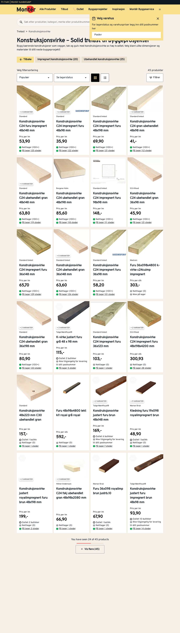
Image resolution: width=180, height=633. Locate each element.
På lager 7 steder (104, 446)
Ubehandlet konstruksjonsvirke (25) (104, 59)
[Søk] (20, 22)
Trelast (21, 31)
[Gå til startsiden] (26, 9)
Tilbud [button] (64, 9)
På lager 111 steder (105, 222)
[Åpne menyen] (159, 9)
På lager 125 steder (31, 150)
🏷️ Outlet (78, 9)
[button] (35, 78)
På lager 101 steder (105, 294)
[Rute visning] (95, 78)
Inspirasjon (118, 9)
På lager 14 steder (142, 528)
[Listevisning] (105, 78)
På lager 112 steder (142, 150)
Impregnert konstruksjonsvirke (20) (57, 59)
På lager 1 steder (104, 368)
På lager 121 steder (105, 150)
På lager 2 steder (30, 528)
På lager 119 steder (31, 222)
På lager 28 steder (142, 368)
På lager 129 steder (31, 294)
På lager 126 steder (68, 294)
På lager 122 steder (68, 150)
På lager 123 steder (31, 368)
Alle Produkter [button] (47, 9)
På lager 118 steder (68, 222)
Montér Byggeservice (142, 9)
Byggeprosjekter (97, 9)
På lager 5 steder (67, 368)
